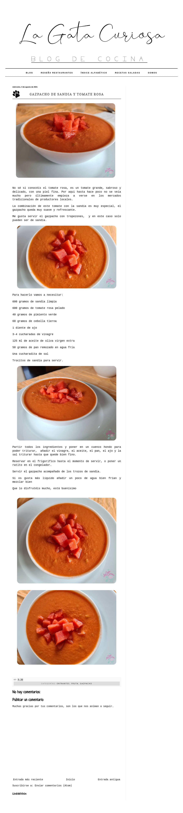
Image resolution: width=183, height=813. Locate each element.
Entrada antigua (109, 779)
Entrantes (63, 683)
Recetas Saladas (127, 73)
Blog (29, 73)
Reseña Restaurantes (57, 73)
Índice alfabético (94, 73)
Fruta (74, 683)
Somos (152, 73)
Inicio (70, 779)
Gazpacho (86, 683)
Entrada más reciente (28, 779)
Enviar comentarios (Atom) (53, 785)
